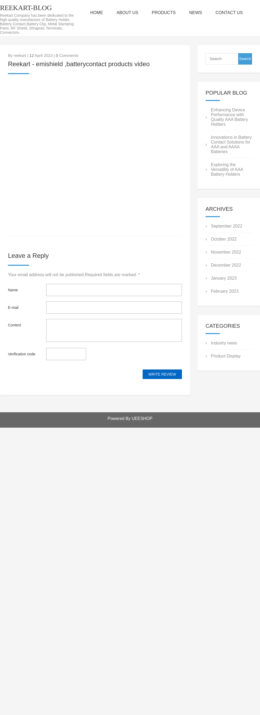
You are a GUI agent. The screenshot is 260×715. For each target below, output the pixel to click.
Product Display (226, 356)
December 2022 (226, 265)
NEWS (195, 12)
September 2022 (226, 226)
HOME (96, 12)
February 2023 (224, 291)
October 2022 (224, 239)
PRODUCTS (164, 12)
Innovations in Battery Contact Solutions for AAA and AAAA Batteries (231, 144)
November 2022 (226, 252)
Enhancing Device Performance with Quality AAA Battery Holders (229, 117)
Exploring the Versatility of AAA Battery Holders (227, 169)
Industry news (224, 343)
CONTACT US (229, 12)
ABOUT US (127, 12)
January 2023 (224, 278)
